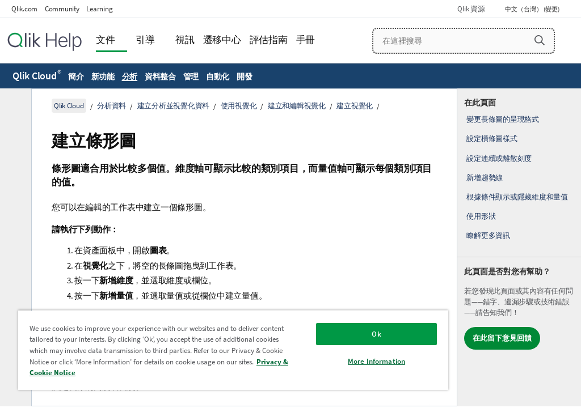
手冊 (305, 40)
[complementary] (519, 247)
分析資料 (111, 105)
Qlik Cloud (36, 75)
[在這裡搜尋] (463, 41)
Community (62, 9)
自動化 (217, 76)
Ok (376, 334)
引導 (145, 40)
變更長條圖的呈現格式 (502, 119)
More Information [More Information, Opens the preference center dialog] (376, 361)
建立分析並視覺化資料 (173, 105)
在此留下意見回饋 (502, 338)
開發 (244, 76)
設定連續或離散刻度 (499, 158)
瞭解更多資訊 (488, 235)
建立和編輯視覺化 (297, 105)
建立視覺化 (354, 105)
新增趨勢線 (484, 177)
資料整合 (160, 76)
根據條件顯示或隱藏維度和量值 (517, 197)
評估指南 (269, 40)
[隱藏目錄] (14, 105)
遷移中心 (222, 40)
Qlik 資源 (471, 9)
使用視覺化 (239, 105)
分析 (130, 76)
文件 (105, 40)
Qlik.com (24, 9)
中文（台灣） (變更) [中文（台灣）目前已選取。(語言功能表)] (533, 9)
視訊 (185, 40)
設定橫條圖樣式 (491, 138)
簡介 (76, 76)
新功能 (103, 76)
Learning (99, 9)
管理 (191, 76)
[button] (539, 40)
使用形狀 (480, 216)
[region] (233, 350)
